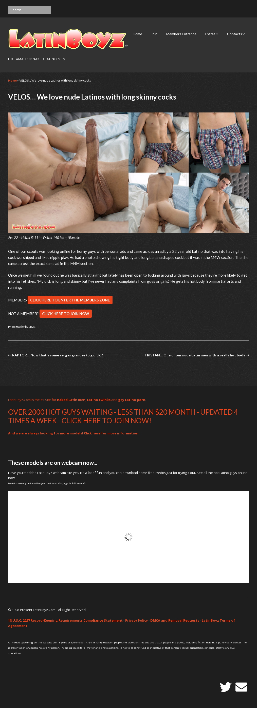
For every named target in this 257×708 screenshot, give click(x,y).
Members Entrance (181, 34)
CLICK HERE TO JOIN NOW (65, 313)
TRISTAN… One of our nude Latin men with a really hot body (194, 355)
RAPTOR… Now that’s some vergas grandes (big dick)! (57, 355)
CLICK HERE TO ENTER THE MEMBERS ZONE (70, 300)
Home (137, 34)
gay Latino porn (131, 399)
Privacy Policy (136, 620)
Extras (210, 34)
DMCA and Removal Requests (174, 620)
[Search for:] (29, 10)
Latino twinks (99, 399)
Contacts (234, 34)
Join (154, 34)
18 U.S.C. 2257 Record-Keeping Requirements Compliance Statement (65, 620)
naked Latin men (71, 399)
